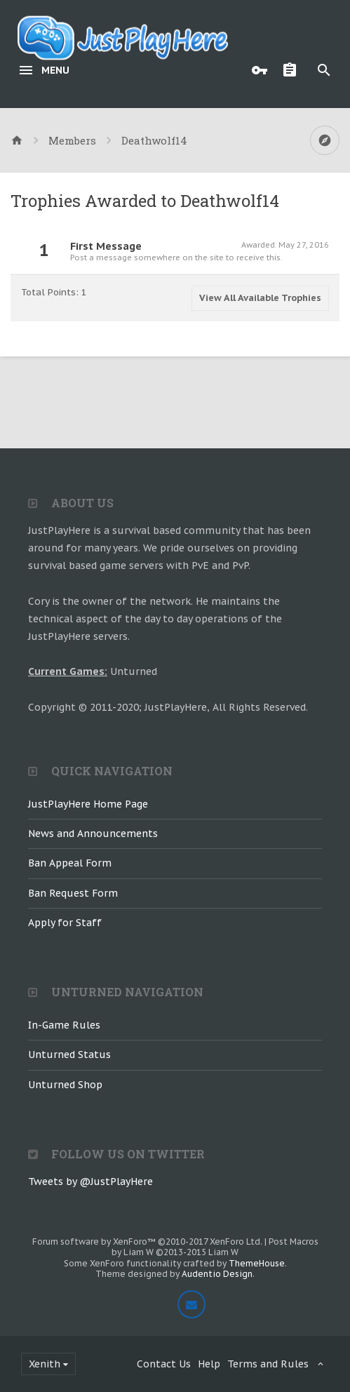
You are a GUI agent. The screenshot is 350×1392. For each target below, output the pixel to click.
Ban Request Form (73, 893)
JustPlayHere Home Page (88, 804)
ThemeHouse (257, 1263)
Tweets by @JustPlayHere (90, 1181)
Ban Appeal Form (70, 863)
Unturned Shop (65, 1084)
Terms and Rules (268, 1364)
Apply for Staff (65, 922)
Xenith (44, 1364)
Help (209, 1364)
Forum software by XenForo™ (147, 1241)
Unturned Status (69, 1054)
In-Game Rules (64, 1025)
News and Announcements (93, 833)
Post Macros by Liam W (215, 1246)
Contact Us (164, 1364)
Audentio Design (217, 1274)
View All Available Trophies (260, 298)
